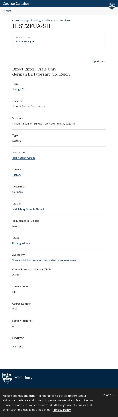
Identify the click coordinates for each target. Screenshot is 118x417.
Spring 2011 (19, 89)
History (16, 175)
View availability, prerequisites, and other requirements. (44, 260)
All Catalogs (36, 20)
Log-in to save (98, 61)
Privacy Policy (62, 409)
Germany (17, 192)
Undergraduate (21, 243)
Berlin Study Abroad (23, 157)
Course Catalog (15, 3)
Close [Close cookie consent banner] (109, 395)
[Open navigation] (7, 10)
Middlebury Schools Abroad (57, 20)
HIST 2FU (17, 346)
